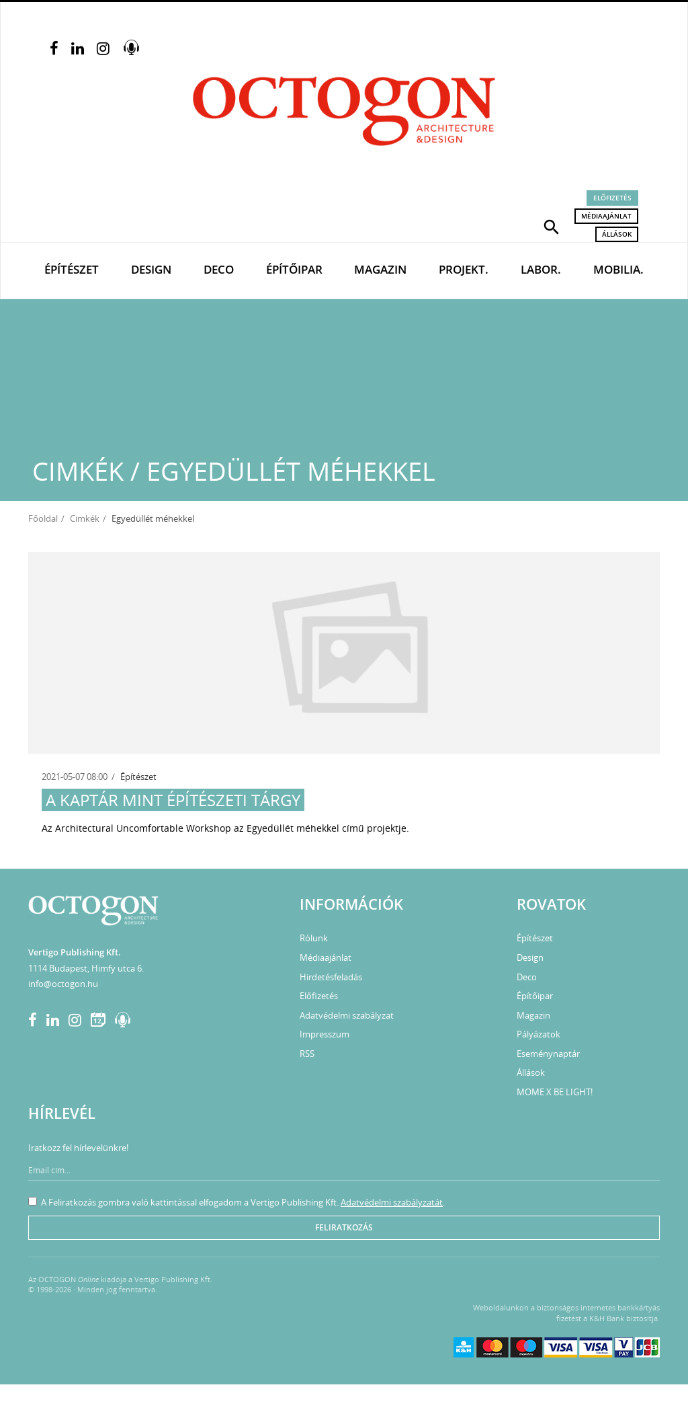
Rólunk (314, 938)
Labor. (541, 269)
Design (151, 269)
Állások (617, 234)
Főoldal (43, 518)
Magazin (380, 269)
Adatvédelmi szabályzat (347, 1015)
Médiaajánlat (606, 216)
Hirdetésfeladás (331, 977)
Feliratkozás (344, 1227)
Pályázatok (538, 1034)
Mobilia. (618, 269)
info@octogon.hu (63, 984)
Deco (219, 269)
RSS (307, 1054)
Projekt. (463, 269)
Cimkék (84, 518)
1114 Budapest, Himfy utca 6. (86, 968)
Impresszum (324, 1034)
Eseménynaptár (548, 1054)
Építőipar (294, 269)
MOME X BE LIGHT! (555, 1092)
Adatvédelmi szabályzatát (392, 1202)
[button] (552, 226)
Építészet (71, 269)
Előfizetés (612, 197)
